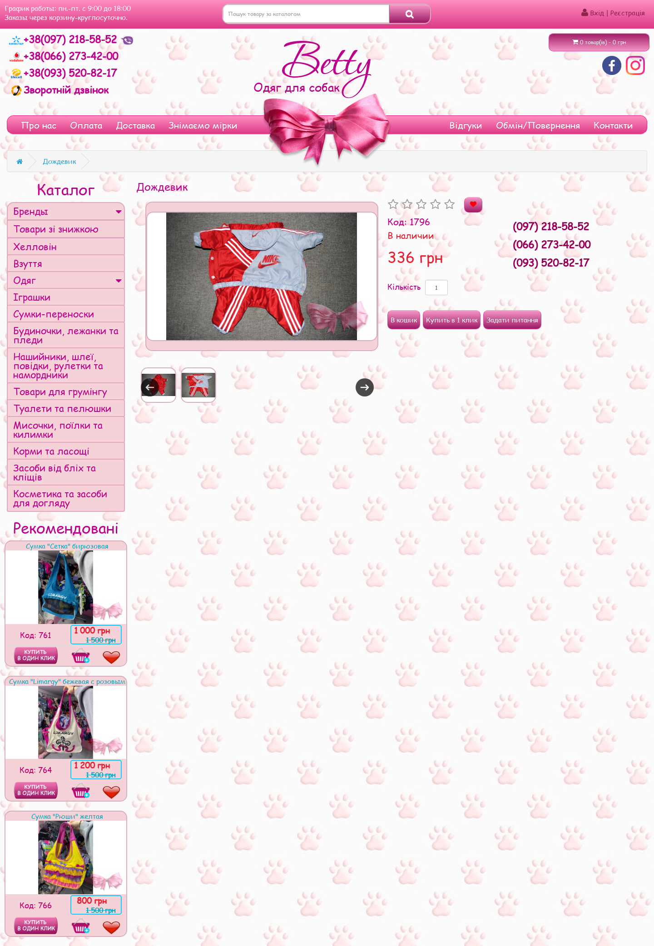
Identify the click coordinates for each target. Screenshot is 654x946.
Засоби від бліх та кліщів (54, 472)
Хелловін (35, 246)
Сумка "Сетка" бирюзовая (67, 545)
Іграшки (31, 296)
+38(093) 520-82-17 (63, 72)
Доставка (135, 125)
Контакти (613, 125)
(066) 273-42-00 (551, 244)
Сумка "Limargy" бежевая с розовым (67, 681)
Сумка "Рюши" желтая (67, 816)
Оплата (86, 125)
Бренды (67, 211)
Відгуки (465, 125)
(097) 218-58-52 (551, 226)
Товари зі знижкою (56, 228)
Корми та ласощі (51, 450)
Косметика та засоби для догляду (60, 498)
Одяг (67, 280)
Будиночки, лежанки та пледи (66, 335)
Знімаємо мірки (203, 125)
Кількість (404, 286)
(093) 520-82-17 (551, 262)
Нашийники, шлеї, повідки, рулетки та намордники (58, 365)
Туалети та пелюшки (62, 408)
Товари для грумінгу (60, 391)
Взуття (27, 263)
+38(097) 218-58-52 (64, 39)
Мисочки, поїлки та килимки (58, 429)
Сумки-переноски (53, 313)
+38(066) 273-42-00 (63, 56)
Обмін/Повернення (538, 125)
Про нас (38, 125)
